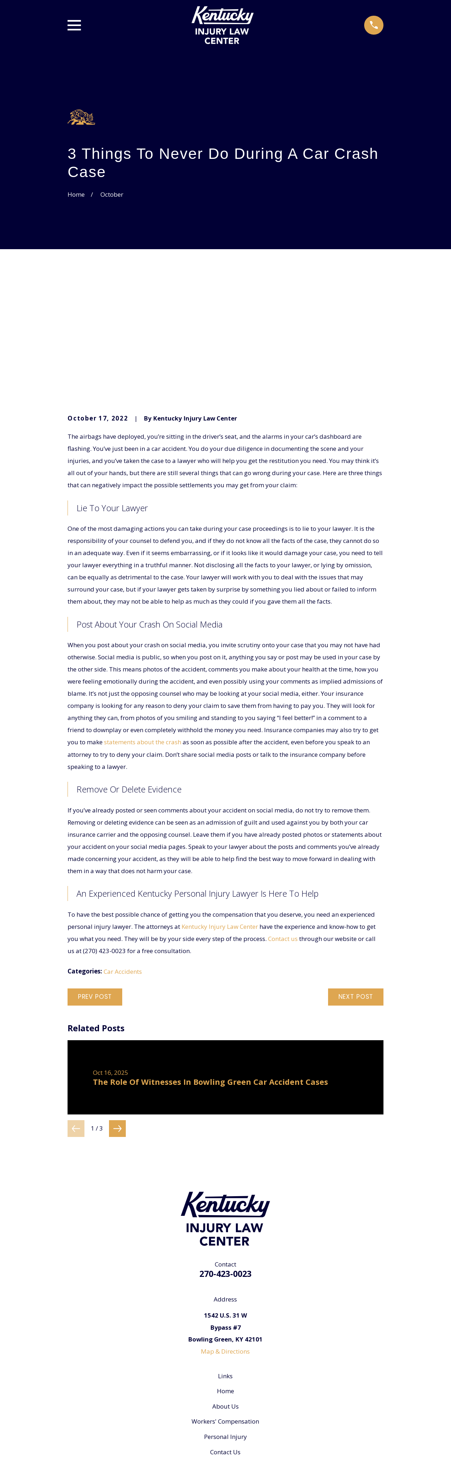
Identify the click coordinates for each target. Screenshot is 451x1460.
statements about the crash (142, 633)
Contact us (283, 829)
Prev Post (95, 887)
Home (225, 1282)
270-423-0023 (225, 1164)
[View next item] (117, 1019)
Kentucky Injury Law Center (220, 817)
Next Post (355, 887)
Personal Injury (225, 1327)
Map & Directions (225, 1242)
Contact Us (225, 1343)
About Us (225, 1297)
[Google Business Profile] (207, 1380)
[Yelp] (243, 1380)
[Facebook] (225, 1380)
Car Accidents (123, 862)
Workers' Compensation (225, 1312)
